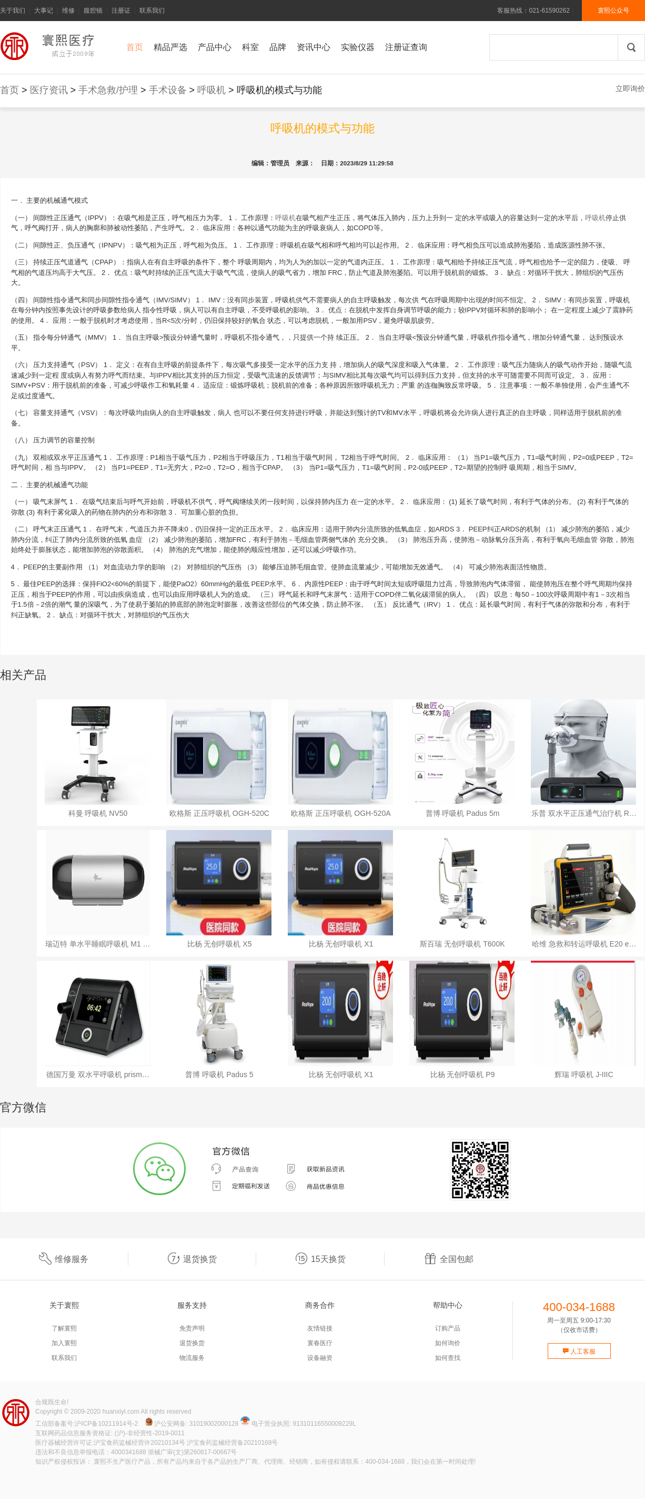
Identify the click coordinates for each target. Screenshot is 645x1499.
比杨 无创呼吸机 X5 (219, 944)
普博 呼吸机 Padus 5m (463, 813)
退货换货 (192, 1259)
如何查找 (447, 1358)
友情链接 (319, 1328)
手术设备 (168, 90)
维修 (68, 10)
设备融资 (319, 1358)
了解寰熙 (64, 1328)
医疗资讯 (49, 90)
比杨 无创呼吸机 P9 (462, 1074)
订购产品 (447, 1328)
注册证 (121, 10)
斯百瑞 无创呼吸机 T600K (462, 944)
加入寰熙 (64, 1343)
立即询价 (630, 88)
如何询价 (447, 1343)
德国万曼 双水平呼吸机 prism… (97, 1074)
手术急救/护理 (108, 90)
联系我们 (152, 10)
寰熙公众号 (613, 10)
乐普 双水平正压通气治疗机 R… (584, 813)
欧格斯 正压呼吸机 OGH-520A (340, 813)
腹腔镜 (93, 10)
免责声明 (192, 1328)
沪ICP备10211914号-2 (106, 1423)
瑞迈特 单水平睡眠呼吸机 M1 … (97, 944)
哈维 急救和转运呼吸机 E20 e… (584, 944)
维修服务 (63, 1259)
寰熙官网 (50, 46)
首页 (9, 90)
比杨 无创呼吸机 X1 (341, 944)
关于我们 (12, 10)
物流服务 (192, 1358)
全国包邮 (448, 1259)
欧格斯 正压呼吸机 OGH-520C (219, 813)
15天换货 (320, 1259)
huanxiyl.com (121, 1411)
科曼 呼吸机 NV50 (98, 813)
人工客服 (579, 1351)
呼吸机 (211, 90)
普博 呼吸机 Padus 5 (219, 1074)
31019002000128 (213, 1423)
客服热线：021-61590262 (533, 10)
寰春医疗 (319, 1343)
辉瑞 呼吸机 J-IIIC (584, 1074)
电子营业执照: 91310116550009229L (298, 1423)
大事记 (43, 10)
